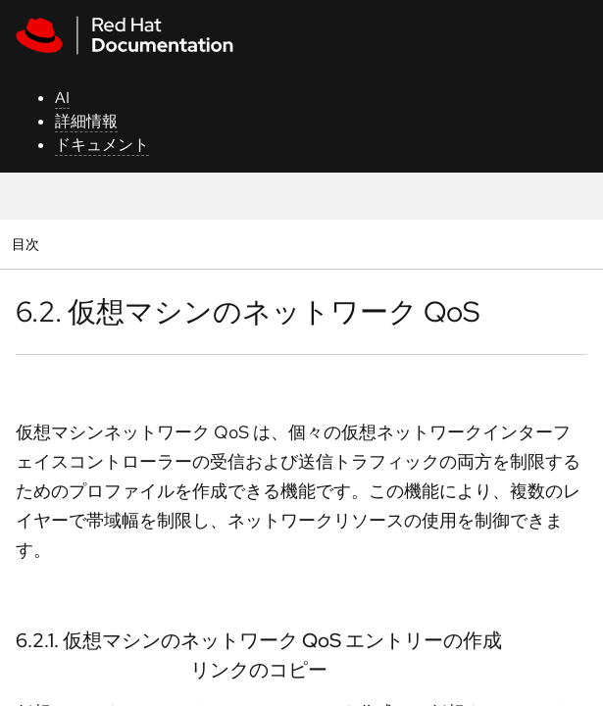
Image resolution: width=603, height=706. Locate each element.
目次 (28, 243)
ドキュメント (102, 144)
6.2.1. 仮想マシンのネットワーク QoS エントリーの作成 (259, 640)
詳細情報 (86, 121)
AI (62, 97)
